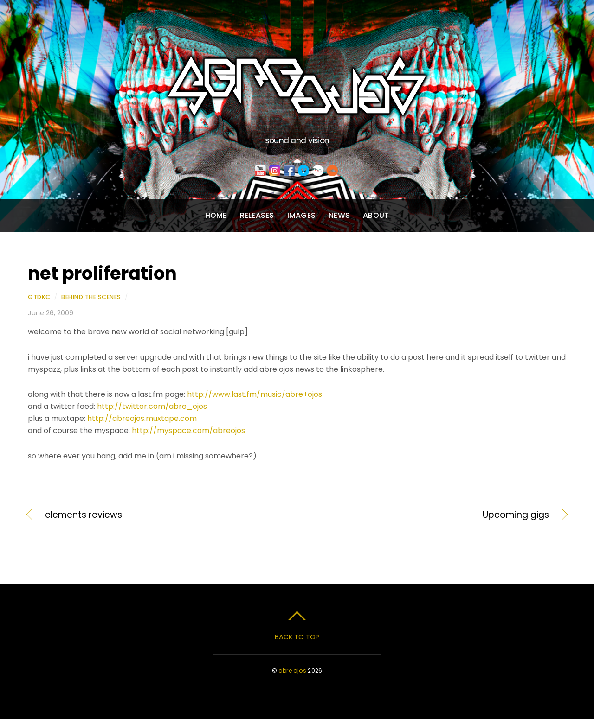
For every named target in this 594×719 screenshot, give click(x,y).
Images (301, 215)
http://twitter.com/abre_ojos (152, 406)
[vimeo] (303, 170)
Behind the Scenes (91, 297)
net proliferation (102, 273)
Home (216, 215)
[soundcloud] (332, 170)
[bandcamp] (317, 170)
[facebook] (289, 170)
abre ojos (292, 670)
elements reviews (83, 515)
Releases (257, 215)
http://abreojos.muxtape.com (142, 418)
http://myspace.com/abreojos (188, 430)
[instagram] (274, 170)
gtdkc (39, 297)
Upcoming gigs (431, 515)
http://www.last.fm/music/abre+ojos (254, 394)
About (376, 215)
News (339, 215)
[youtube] (260, 170)
